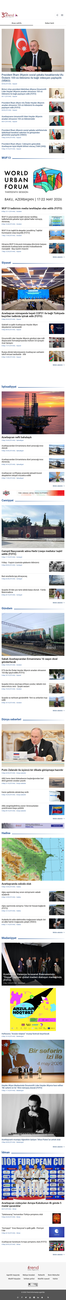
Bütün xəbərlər (58, 257)
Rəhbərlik (41, 1275)
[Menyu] (62, 15)
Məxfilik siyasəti (44, 1279)
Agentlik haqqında (13, 1275)
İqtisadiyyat (9, 386)
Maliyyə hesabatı (29, 1275)
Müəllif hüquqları (14, 1279)
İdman (6, 1152)
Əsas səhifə (16, 23)
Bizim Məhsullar (54, 1275)
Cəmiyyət (7, 500)
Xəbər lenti (49, 23)
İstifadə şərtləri (29, 1279)
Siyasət (6, 262)
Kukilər (55, 1279)
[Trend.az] (10, 15)
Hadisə (6, 833)
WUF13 (6, 157)
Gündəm (7, 608)
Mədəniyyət (9, 938)
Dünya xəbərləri (11, 719)
